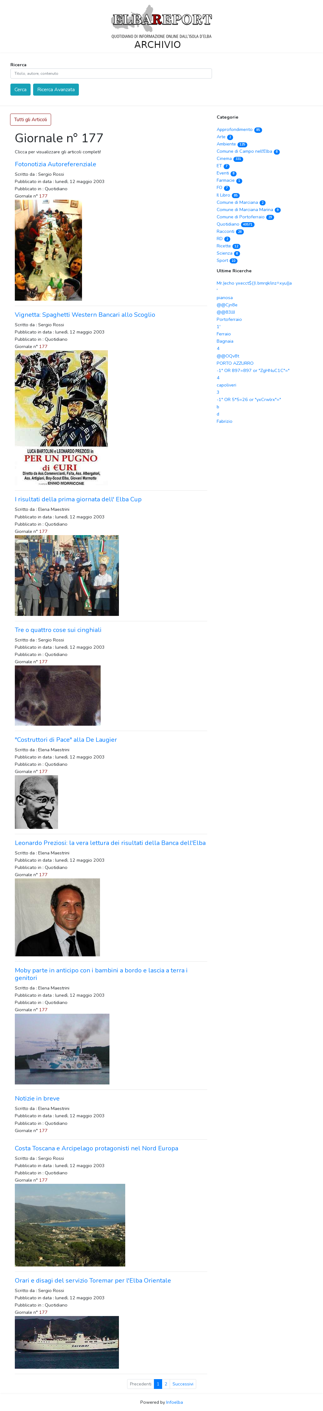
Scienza (228, 253)
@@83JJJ (226, 312)
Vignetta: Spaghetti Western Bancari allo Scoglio (85, 314)
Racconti (230, 231)
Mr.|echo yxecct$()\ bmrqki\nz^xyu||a (254, 283)
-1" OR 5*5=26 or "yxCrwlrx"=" (249, 399)
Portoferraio (229, 319)
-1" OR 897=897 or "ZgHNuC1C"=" (253, 370)
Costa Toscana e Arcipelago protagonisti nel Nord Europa (96, 1148)
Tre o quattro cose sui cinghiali (58, 630)
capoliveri (226, 385)
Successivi (183, 1384)
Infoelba (174, 1402)
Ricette (228, 246)
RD (223, 238)
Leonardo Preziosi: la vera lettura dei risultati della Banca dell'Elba (110, 843)
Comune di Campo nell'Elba (248, 151)
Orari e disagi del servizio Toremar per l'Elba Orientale (93, 1280)
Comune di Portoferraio (245, 217)
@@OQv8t (228, 356)
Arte (225, 136)
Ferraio (224, 334)
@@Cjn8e (227, 305)
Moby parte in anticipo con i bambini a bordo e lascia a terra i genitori (101, 974)
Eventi (227, 173)
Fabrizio (224, 421)
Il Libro (228, 195)
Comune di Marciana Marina (249, 209)
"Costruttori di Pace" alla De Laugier (66, 739)
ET (223, 165)
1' (218, 326)
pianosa (225, 297)
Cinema (230, 158)
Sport (227, 260)
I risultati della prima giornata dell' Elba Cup (78, 499)
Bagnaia (225, 341)
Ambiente (232, 144)
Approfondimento (239, 129)
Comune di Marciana (241, 202)
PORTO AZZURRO (235, 363)
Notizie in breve (37, 1098)
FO (223, 187)
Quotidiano (236, 224)
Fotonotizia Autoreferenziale (55, 164)
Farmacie (229, 180)
